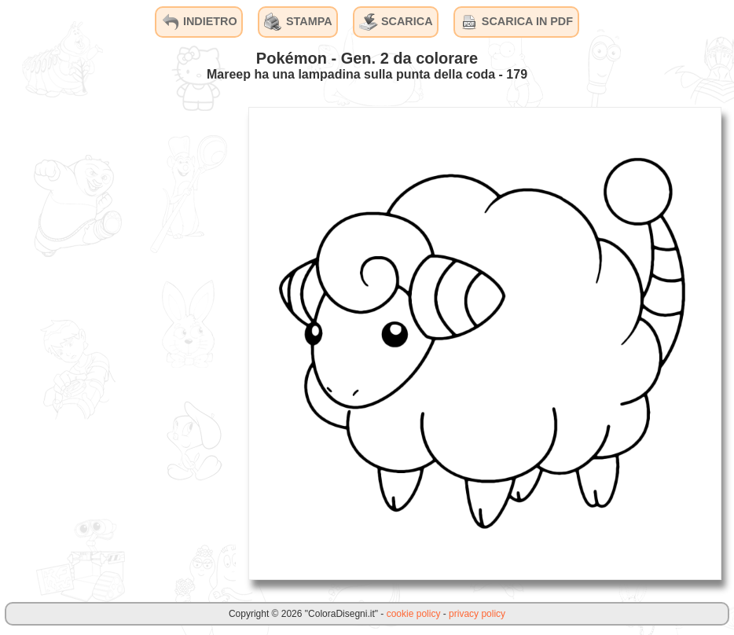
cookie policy (414, 613)
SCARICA (396, 22)
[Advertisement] (118, 342)
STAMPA (298, 22)
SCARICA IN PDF (516, 22)
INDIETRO (199, 22)
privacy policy (477, 613)
